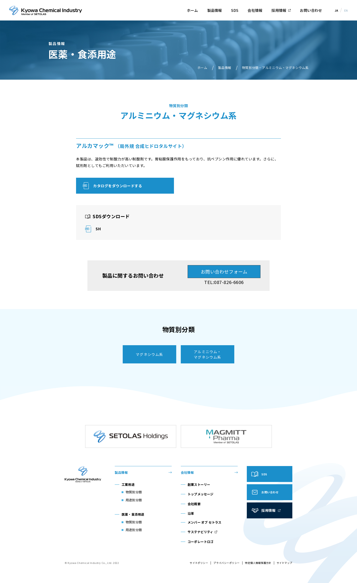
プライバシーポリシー (226, 563)
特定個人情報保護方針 (258, 563)
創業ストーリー (199, 484)
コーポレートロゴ (201, 541)
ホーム (192, 10)
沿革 (191, 513)
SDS (235, 10)
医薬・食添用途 (133, 514)
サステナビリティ (200, 532)
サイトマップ (284, 563)
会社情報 (254, 10)
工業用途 (128, 484)
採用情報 (278, 10)
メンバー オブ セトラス (205, 522)
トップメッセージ (201, 494)
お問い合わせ (311, 10)
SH (98, 228)
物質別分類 (134, 492)
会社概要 (194, 504)
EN (346, 10)
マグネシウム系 (149, 354)
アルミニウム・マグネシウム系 (207, 354)
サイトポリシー (199, 563)
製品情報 (214, 10)
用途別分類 (134, 500)
